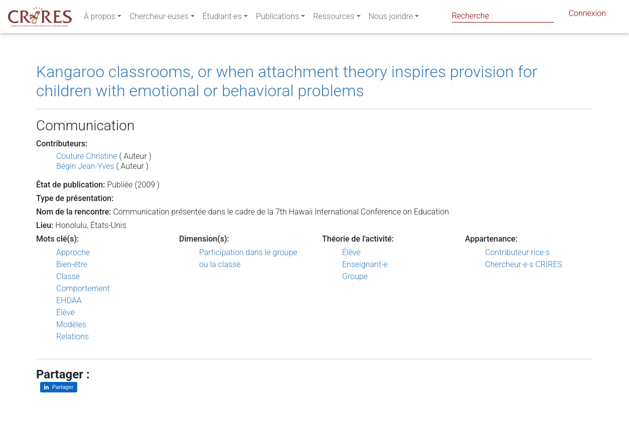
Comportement (83, 288)
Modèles (71, 324)
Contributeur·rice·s (517, 252)
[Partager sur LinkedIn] (58, 387)
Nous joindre (391, 18)
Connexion (587, 15)
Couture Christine (86, 156)
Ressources (333, 18)
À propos (99, 18)
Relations (72, 336)
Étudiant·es (222, 18)
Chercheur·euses (159, 18)
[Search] (503, 16)
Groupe (355, 276)
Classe (68, 276)
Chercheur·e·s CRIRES (523, 264)
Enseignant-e (365, 264)
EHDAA (69, 300)
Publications (277, 18)
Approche (73, 252)
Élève (65, 312)
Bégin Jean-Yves (85, 166)
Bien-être (71, 264)
